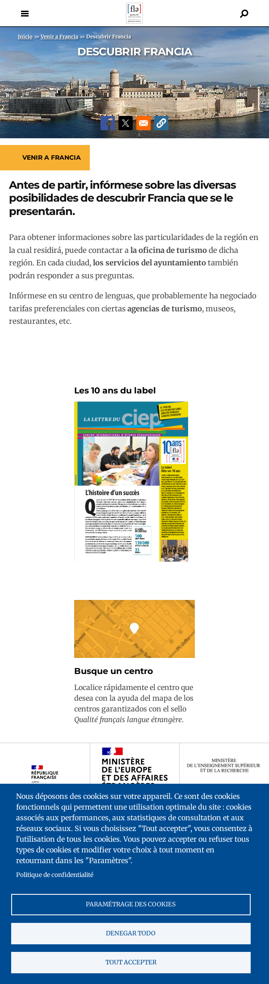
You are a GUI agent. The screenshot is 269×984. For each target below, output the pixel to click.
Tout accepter (130, 962)
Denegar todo (131, 933)
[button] (161, 123)
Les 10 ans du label (115, 390)
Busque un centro (113, 671)
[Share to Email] (143, 123)
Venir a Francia (51, 157)
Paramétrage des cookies (131, 904)
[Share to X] (125, 123)
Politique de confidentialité (54, 875)
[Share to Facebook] (108, 123)
